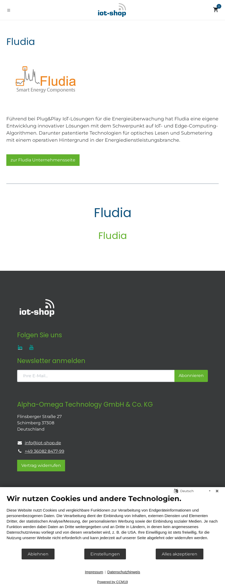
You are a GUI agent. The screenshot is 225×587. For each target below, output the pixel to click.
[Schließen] (217, 491)
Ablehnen (38, 554)
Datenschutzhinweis (123, 572)
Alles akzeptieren (179, 554)
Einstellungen (105, 554)
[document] (112, 521)
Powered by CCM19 (112, 582)
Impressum (94, 572)
